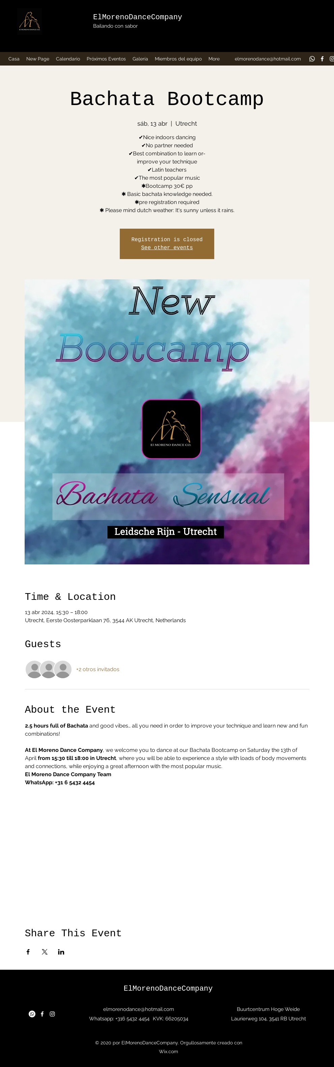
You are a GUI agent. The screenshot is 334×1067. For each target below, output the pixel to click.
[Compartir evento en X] (44, 952)
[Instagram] (52, 1014)
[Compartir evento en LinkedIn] (61, 952)
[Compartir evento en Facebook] (28, 952)
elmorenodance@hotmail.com (268, 58)
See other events (167, 248)
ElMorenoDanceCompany (137, 17)
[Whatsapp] (312, 58)
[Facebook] (322, 58)
